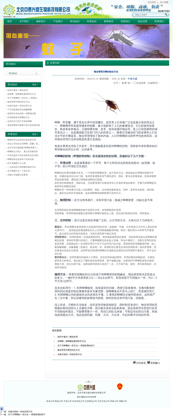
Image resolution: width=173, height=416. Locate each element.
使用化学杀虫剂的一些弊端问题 (21, 113)
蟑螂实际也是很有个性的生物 (20, 159)
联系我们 (159, 21)
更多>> (35, 84)
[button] (81, 56)
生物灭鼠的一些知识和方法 (19, 106)
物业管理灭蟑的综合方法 (18, 102)
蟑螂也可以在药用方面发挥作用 (21, 140)
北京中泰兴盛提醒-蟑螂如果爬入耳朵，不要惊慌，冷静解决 (34, 147)
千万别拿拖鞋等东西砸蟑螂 (19, 109)
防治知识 (75, 21)
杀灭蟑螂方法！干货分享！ (19, 171)
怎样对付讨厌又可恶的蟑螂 (19, 121)
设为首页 (152, 2)
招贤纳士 (125, 21)
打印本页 (141, 363)
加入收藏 (164, 2)
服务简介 (41, 21)
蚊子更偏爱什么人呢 (16, 163)
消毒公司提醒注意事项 (17, 175)
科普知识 (91, 21)
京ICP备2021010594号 (86, 397)
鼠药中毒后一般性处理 (17, 90)
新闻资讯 (108, 21)
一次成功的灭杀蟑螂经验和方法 (21, 167)
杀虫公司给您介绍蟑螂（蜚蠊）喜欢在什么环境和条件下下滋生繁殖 (37, 144)
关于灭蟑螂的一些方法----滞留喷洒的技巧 (26, 98)
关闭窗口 (155, 363)
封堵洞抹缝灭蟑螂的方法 (18, 117)
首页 (9, 21)
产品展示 (58, 21)
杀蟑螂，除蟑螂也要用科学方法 (21, 94)
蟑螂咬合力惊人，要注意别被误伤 (22, 151)
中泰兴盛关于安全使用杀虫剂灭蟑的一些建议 (27, 155)
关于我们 (24, 21)
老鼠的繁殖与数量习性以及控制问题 (23, 125)
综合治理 (142, 21)
